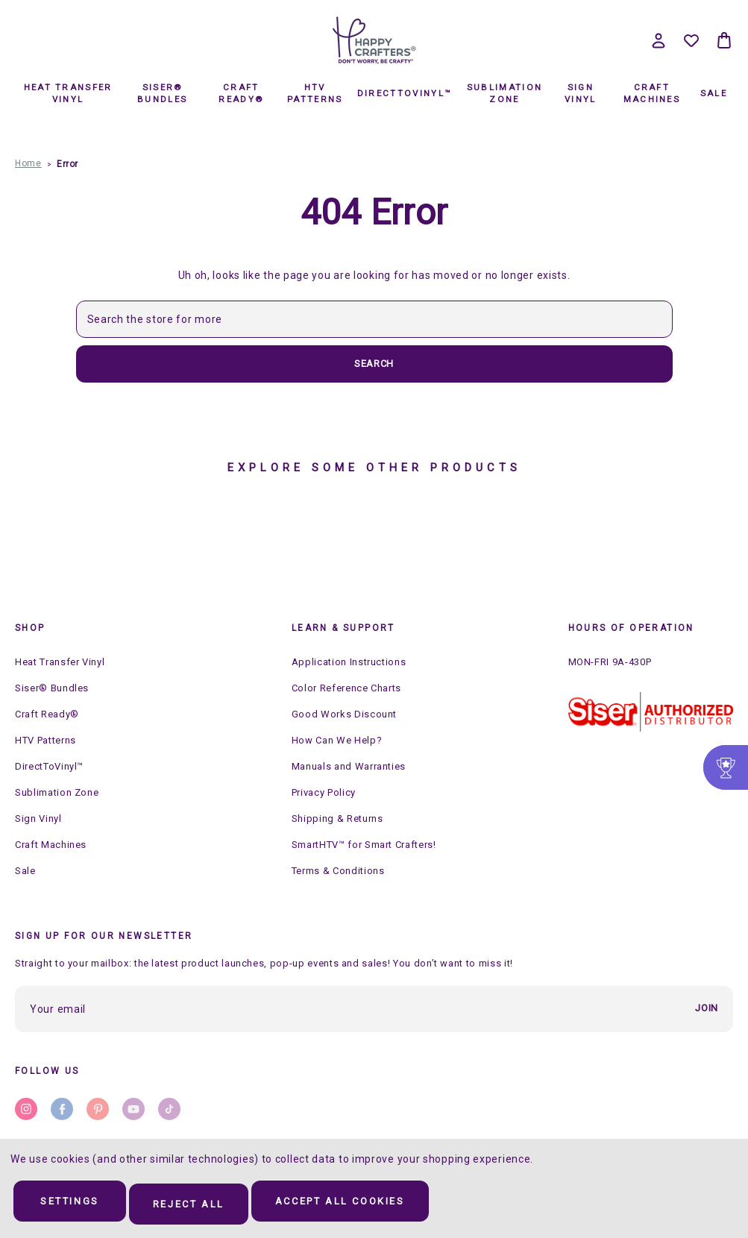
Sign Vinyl (581, 93)
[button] (650, 712)
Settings (80, 1205)
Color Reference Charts (346, 688)
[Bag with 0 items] (724, 40)
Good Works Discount (344, 714)
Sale (713, 93)
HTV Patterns (314, 93)
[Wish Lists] (691, 40)
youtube (133, 1109)
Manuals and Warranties (349, 766)
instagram (26, 1109)
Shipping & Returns (337, 818)
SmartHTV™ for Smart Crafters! (364, 844)
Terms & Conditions (338, 870)
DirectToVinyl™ (404, 93)
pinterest (98, 1109)
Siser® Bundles (162, 93)
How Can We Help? (337, 740)
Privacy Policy (324, 792)
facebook (62, 1109)
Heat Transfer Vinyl (68, 93)
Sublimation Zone (504, 93)
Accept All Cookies (391, 1205)
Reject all (217, 1205)
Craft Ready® (241, 93)
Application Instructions (349, 661)
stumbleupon (169, 1109)
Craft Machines (651, 93)
